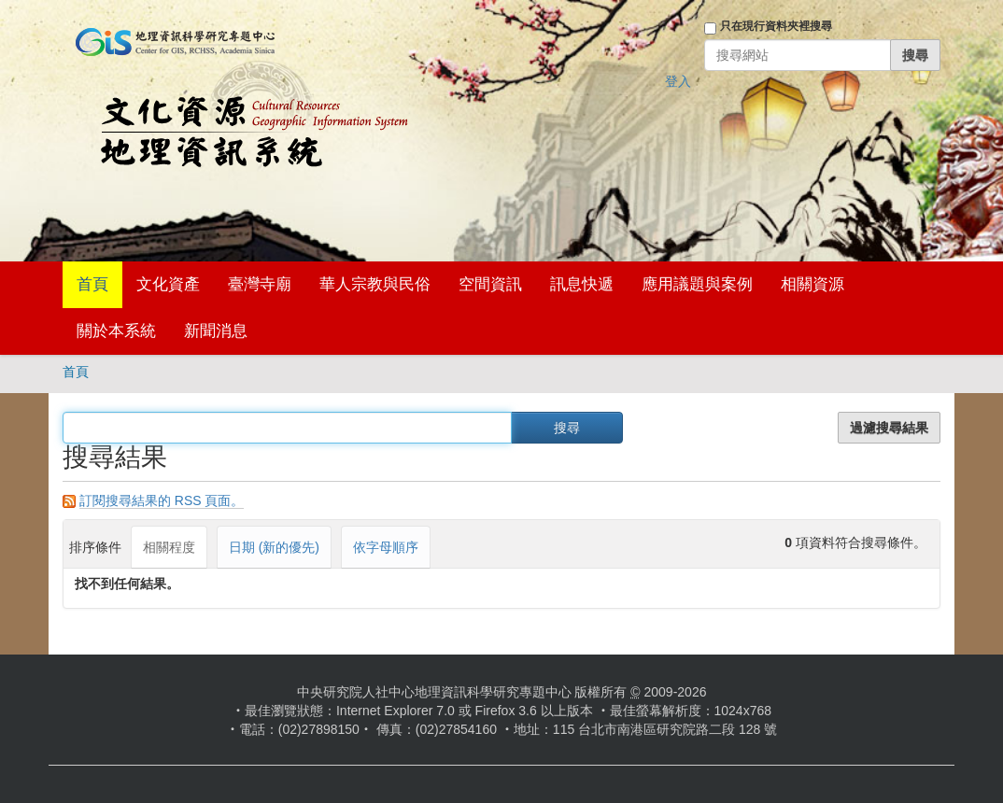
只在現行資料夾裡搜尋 (776, 26)
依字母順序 (385, 547)
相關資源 (812, 284)
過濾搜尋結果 (889, 427)
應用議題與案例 (697, 284)
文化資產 (168, 284)
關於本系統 (116, 331)
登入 (678, 81)
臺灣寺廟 (259, 284)
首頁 (92, 284)
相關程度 (169, 547)
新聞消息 (215, 331)
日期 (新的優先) (274, 547)
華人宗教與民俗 (375, 284)
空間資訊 (490, 284)
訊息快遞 (582, 284)
